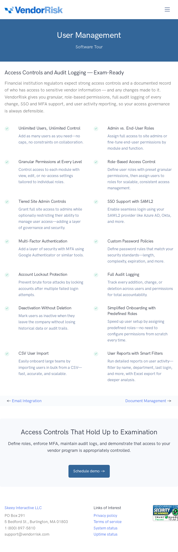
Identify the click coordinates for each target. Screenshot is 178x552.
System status (106, 528)
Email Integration (27, 400)
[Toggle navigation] (167, 9)
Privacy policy (105, 515)
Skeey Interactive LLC (23, 507)
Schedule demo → (89, 471)
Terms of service (108, 521)
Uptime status (106, 534)
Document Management (145, 400)
